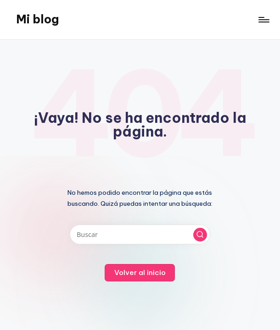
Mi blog (37, 19)
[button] (200, 235)
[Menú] (263, 19)
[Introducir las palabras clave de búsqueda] (140, 234)
